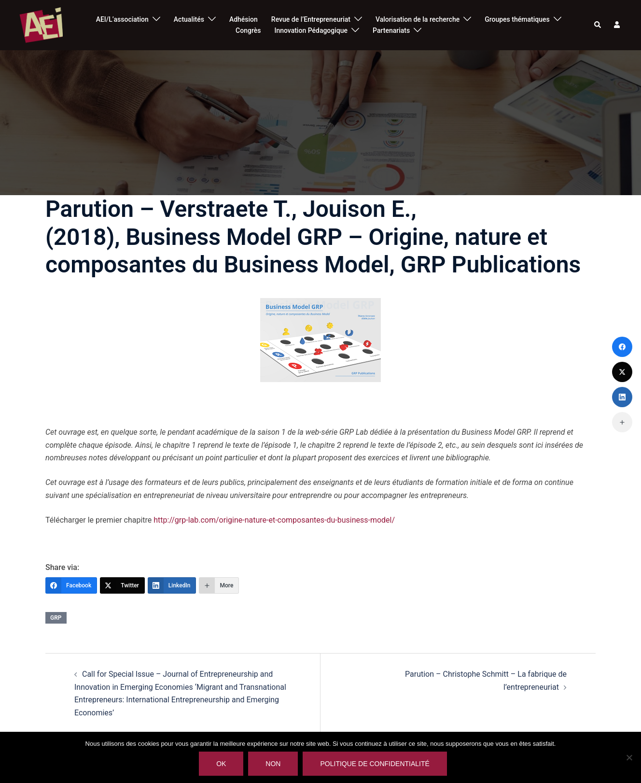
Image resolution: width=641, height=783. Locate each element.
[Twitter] (122, 585)
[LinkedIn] (172, 585)
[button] (598, 25)
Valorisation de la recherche (418, 19)
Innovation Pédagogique (311, 30)
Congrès (248, 30)
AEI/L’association (122, 19)
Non (272, 764)
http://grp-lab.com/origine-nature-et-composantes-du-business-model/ (274, 520)
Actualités (189, 19)
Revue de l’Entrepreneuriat (310, 19)
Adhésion (243, 19)
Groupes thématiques (517, 19)
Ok (221, 764)
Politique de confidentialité (374, 764)
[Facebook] (71, 585)
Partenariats (391, 30)
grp (56, 617)
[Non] (629, 757)
